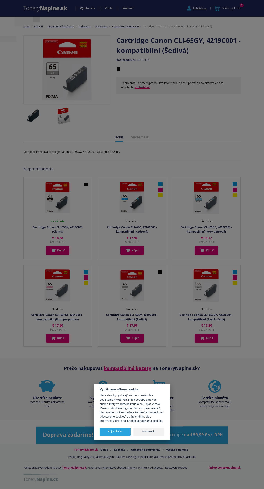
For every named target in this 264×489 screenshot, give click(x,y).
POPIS (119, 137)
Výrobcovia (87, 8)
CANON (38, 26)
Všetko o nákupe (177, 449)
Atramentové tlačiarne (61, 26)
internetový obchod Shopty (118, 467)
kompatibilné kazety (127, 368)
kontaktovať (142, 87)
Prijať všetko (115, 431)
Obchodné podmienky (145, 449)
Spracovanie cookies (149, 421)
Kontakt (128, 8)
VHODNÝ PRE (140, 137)
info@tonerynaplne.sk (225, 467)
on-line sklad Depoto (149, 467)
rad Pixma (85, 26)
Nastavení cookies (176, 467)
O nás (109, 8)
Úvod (26, 26)
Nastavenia (148, 431)
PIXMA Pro (101, 26)
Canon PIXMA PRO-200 (125, 26)
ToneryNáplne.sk (74, 467)
